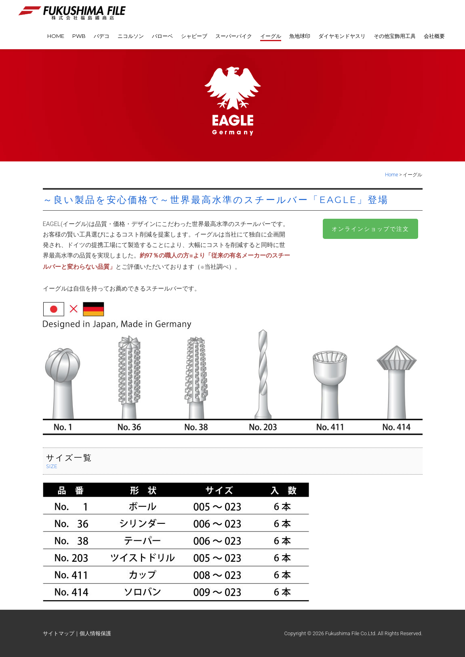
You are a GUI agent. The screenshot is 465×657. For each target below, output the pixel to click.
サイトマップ (58, 633)
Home (391, 175)
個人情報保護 (95, 633)
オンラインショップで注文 (370, 229)
